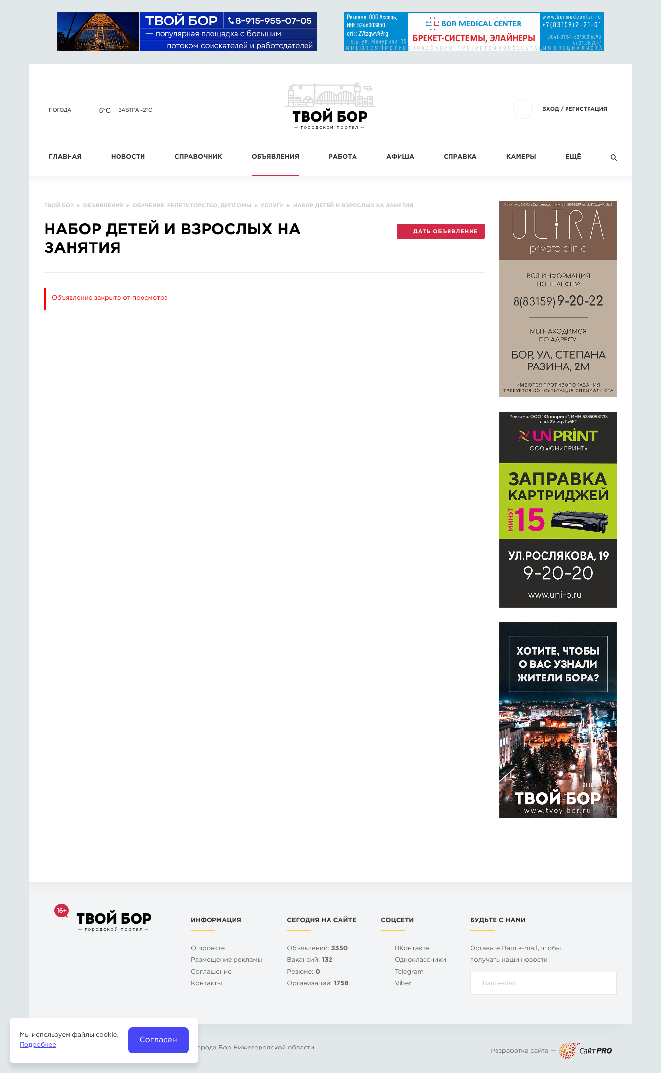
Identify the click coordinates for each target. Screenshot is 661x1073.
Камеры (521, 157)
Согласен (158, 1040)
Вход (551, 109)
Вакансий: (309, 960)
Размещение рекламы (226, 960)
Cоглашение (211, 972)
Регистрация (586, 109)
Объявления (275, 157)
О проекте (208, 948)
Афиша (400, 157)
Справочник (198, 157)
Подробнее (38, 1045)
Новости (128, 157)
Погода (60, 110)
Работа (343, 157)
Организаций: (317, 984)
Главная (65, 157)
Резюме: (303, 972)
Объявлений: (317, 948)
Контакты (206, 984)
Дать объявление (440, 231)
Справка (460, 157)
